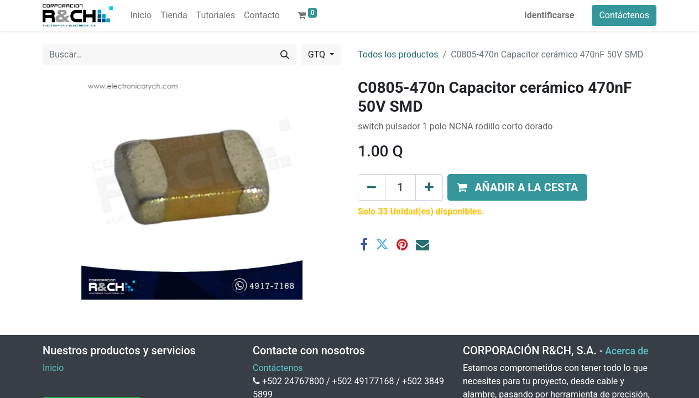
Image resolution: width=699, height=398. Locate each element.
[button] (517, 187)
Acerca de (626, 351)
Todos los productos (398, 54)
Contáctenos (624, 15)
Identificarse (549, 15)
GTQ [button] (317, 54)
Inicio (53, 368)
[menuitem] (141, 15)
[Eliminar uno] (371, 187)
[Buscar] (284, 54)
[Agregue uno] (429, 187)
